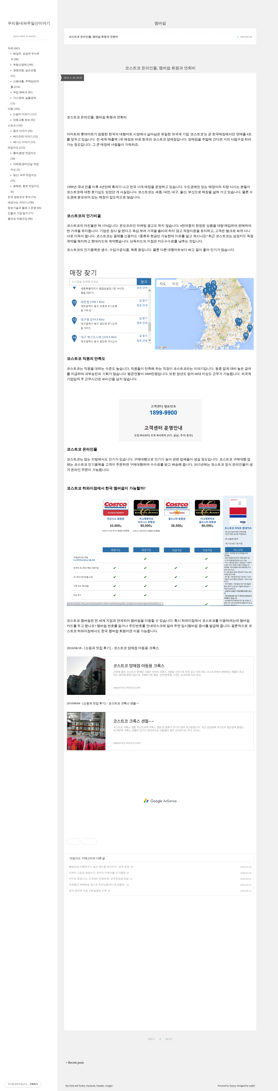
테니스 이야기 (23, 142)
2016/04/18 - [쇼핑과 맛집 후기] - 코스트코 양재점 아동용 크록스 (113, 648)
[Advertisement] (160, 801)
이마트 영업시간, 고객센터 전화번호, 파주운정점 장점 (99, 878)
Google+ (109, 1085)
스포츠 (15, 125)
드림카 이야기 (24, 114)
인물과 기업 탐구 (20, 213)
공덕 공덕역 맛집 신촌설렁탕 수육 (88, 890)
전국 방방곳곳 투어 (22, 197)
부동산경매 (22, 64)
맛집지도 (16, 147)
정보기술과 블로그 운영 (24, 207)
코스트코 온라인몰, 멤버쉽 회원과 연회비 (93, 36)
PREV (151, 1039)
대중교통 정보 (23, 119)
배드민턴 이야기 (25, 136)
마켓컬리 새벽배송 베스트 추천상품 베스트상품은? (97, 884)
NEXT (168, 1039)
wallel (252, 1085)
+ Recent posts (75, 1062)
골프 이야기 (22, 130)
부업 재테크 (22, 92)
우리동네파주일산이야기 (29, 23)
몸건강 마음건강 (20, 218)
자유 (14, 48)
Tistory (232, 1085)
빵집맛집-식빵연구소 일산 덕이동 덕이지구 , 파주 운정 (99, 866)
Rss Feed (70, 1085)
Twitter (82, 1085)
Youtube (100, 1085)
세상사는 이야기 (21, 202)
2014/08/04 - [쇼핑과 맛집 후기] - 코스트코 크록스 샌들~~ (103, 703)
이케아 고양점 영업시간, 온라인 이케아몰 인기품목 (97, 872)
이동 (14, 108)
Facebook (90, 1085)
